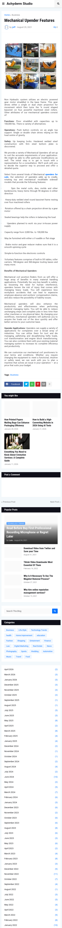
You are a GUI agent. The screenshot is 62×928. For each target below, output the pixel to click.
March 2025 (31, 731)
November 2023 (31, 812)
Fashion (9, 641)
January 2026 (31, 679)
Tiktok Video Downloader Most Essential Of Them (38, 564)
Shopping (21, 641)
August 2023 (31, 828)
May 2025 (31, 720)
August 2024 (31, 766)
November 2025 (31, 690)
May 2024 (31, 782)
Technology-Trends (39, 630)
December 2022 (31, 869)
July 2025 (31, 710)
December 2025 (31, 684)
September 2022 (31, 884)
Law (8, 646)
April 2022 (31, 909)
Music (8, 657)
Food (28, 657)
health (8, 635)
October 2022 (31, 879)
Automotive (47, 651)
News (49, 646)
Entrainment (35, 641)
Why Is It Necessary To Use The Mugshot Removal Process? (38, 577)
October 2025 (31, 695)
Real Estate (37, 646)
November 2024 (31, 751)
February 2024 (31, 797)
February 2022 (31, 920)
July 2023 (31, 833)
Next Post (54, 502)
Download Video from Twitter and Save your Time (39, 550)
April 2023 (31, 848)
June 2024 (31, 777)
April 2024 (31, 787)
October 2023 (31, 818)
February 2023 (31, 858)
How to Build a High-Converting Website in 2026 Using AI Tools (43, 422)
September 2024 (31, 761)
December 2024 (31, 746)
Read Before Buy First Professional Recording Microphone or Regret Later (29, 532)
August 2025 (31, 705)
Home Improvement (24, 635)
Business (16, 15)
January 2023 (31, 863)
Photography (11, 651)
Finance (47, 641)
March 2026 (31, 674)
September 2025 (31, 700)
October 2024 (31, 756)
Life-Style (22, 630)
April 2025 (31, 725)
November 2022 (31, 874)
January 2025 (31, 741)
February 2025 (31, 736)
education (41, 635)
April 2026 (31, 669)
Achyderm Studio (20, 4)
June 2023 (31, 838)
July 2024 (31, 771)
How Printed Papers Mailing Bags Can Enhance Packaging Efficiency (16, 422)
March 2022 (31, 915)
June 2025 (31, 715)
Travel (18, 657)
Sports (24, 651)
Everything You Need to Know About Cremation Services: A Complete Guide (15, 456)
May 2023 (31, 843)
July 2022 (31, 894)
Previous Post (9, 502)
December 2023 (31, 807)
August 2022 (31, 889)
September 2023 (31, 823)
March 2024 (31, 792)
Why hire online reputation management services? (36, 591)
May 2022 (31, 904)
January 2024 (31, 802)
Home (7, 15)
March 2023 (31, 853)
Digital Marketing (21, 646)
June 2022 (31, 899)
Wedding (34, 651)
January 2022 (31, 925)
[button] (3, 3)
